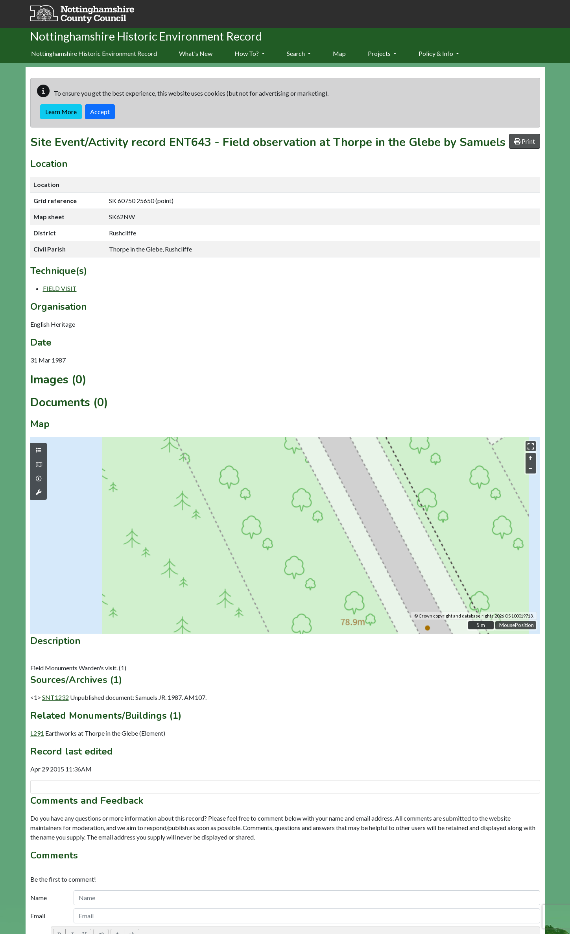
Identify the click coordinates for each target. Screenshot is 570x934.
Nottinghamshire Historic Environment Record (94, 53)
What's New (195, 53)
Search (299, 53)
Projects (382, 53)
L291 (37, 733)
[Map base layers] (38, 464)
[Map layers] (38, 450)
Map (339, 53)
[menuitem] (195, 54)
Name (38, 897)
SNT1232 (55, 697)
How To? (249, 53)
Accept (100, 111)
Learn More (61, 111)
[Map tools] (38, 492)
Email (37, 915)
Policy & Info (439, 53)
